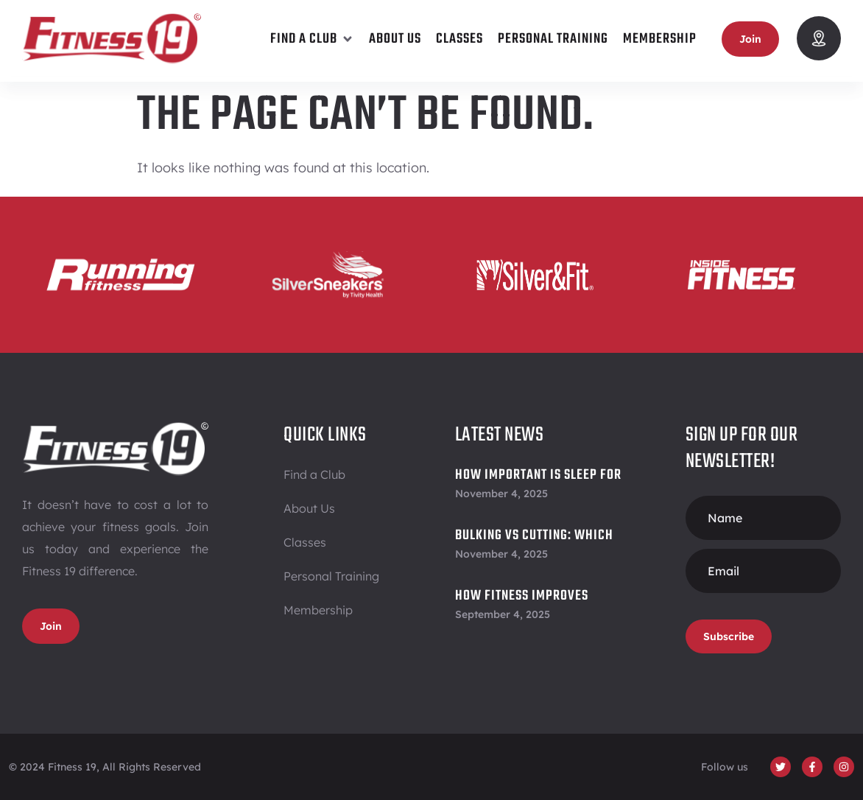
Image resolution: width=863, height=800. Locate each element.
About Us (309, 508)
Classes (304, 542)
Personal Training (331, 576)
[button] (312, 39)
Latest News (499, 435)
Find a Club (314, 474)
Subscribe (728, 636)
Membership (318, 610)
